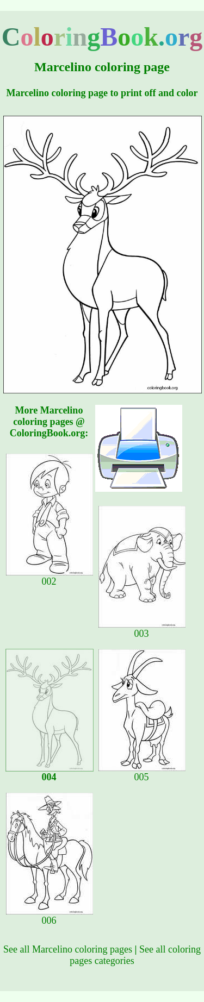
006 (49, 916)
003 (142, 629)
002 (49, 577)
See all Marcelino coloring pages (67, 949)
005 (142, 772)
